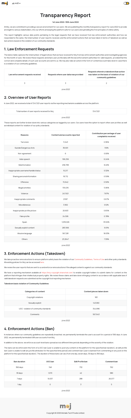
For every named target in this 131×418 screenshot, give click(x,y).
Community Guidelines (83, 259)
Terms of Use (98, 259)
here (42, 262)
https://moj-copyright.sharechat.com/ (57, 272)
